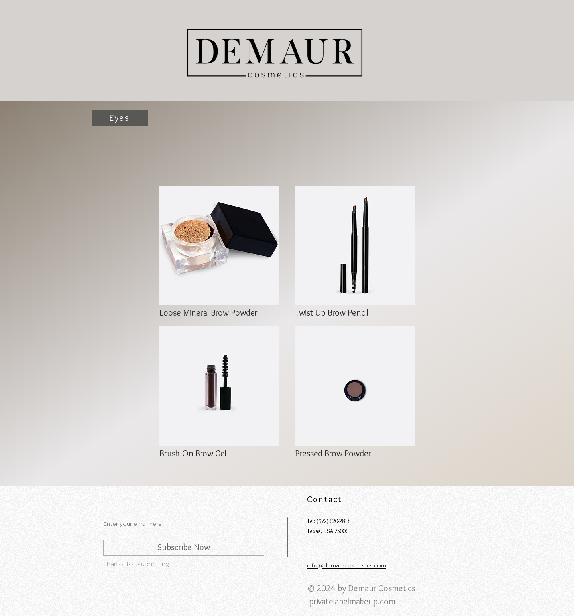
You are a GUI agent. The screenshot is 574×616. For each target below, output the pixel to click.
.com (386, 601)
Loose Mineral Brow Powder (208, 312)
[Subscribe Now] (183, 548)
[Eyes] (120, 118)
